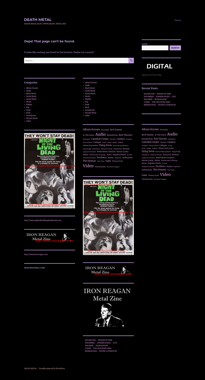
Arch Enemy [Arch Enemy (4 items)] (116, 129)
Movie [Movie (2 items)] (109, 155)
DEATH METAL (38, 19)
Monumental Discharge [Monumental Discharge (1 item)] (97, 155)
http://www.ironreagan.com (36, 254)
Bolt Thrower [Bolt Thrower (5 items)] (125, 135)
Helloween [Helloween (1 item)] (96, 149)
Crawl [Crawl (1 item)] (104, 142)
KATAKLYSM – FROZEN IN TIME (98, 340)
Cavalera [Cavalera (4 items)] (121, 139)
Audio (28, 91)
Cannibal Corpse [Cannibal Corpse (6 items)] (100, 139)
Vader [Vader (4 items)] (108, 161)
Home (177, 20)
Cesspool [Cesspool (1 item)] (129, 139)
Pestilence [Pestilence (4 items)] (102, 157)
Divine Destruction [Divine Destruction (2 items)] (90, 145)
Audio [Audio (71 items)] (100, 134)
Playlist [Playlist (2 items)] (111, 158)
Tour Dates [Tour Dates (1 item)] (100, 161)
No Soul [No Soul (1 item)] (129, 155)
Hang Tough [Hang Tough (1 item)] (87, 149)
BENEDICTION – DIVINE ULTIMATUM (101, 351)
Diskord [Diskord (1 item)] (120, 142)
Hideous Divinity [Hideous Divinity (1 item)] (107, 149)
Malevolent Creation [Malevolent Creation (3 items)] (106, 151)
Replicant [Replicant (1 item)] (118, 158)
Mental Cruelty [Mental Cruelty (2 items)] (122, 152)
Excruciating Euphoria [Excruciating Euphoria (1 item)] (120, 145)
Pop (27, 107)
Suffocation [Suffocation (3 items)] (127, 157)
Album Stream (32, 88)
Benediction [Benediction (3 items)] (112, 135)
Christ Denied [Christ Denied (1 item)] (87, 142)
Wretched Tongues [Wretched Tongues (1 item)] (113, 167)
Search (144, 44)
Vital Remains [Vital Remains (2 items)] (100, 167)
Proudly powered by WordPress (52, 368)
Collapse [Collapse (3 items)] (97, 142)
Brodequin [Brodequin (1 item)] (86, 139)
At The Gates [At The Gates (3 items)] (88, 135)
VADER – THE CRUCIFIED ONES (98, 348)
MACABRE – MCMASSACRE (96, 346)
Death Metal (31, 96)
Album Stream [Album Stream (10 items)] (91, 129)
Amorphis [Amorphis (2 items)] (105, 130)
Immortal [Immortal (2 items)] (118, 149)
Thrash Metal (31, 118)
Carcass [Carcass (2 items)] (113, 139)
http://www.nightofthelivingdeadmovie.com (42, 220)
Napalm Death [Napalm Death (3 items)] (119, 154)
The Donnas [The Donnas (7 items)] (89, 160)
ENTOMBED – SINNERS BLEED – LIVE (101, 343)
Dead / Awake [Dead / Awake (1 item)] (112, 142)
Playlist (29, 104)
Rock (28, 113)
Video (28, 121)
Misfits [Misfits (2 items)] (85, 155)
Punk (28, 110)
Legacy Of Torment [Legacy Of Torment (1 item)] (89, 152)
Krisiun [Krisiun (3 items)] (126, 148)
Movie (28, 102)
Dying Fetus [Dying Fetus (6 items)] (105, 145)
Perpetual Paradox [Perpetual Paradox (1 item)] (89, 158)
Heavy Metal (31, 99)
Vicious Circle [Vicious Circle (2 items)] (117, 161)
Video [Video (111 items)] (88, 165)
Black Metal (31, 93)
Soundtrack (31, 115)
